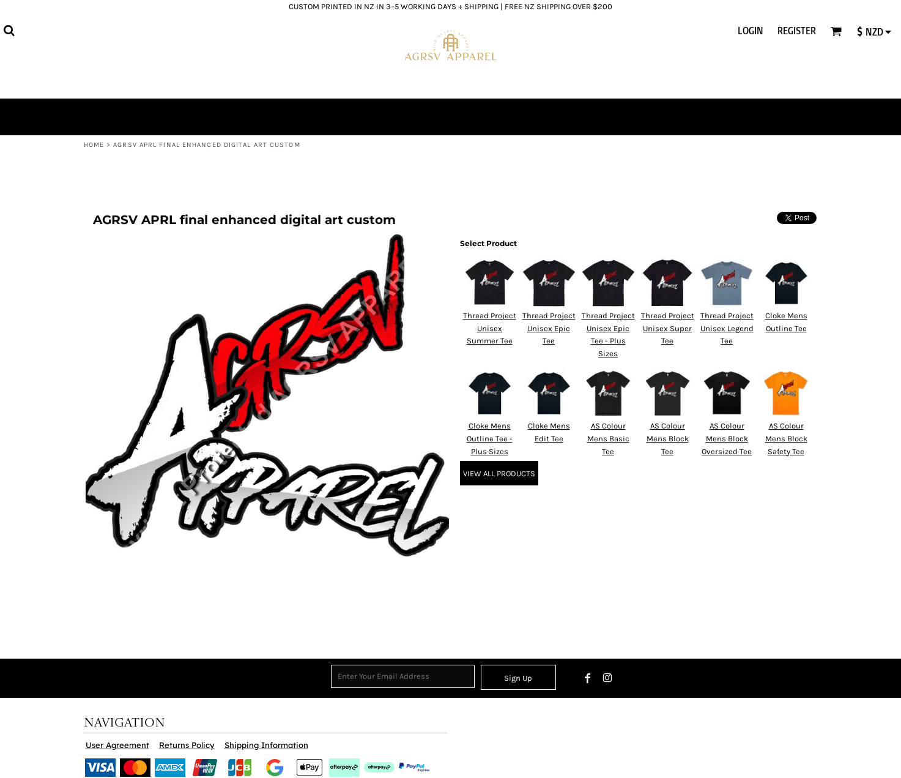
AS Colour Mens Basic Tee (608, 438)
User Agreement (117, 745)
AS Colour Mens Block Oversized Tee (727, 438)
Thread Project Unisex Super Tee (667, 328)
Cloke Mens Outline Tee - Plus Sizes (490, 438)
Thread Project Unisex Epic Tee (549, 328)
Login (750, 30)
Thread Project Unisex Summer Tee (489, 328)
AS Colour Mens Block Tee (668, 438)
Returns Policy (187, 745)
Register (796, 30)
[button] (9, 30)
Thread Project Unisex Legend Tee (727, 328)
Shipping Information (266, 745)
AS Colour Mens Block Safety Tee (786, 438)
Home (94, 145)
